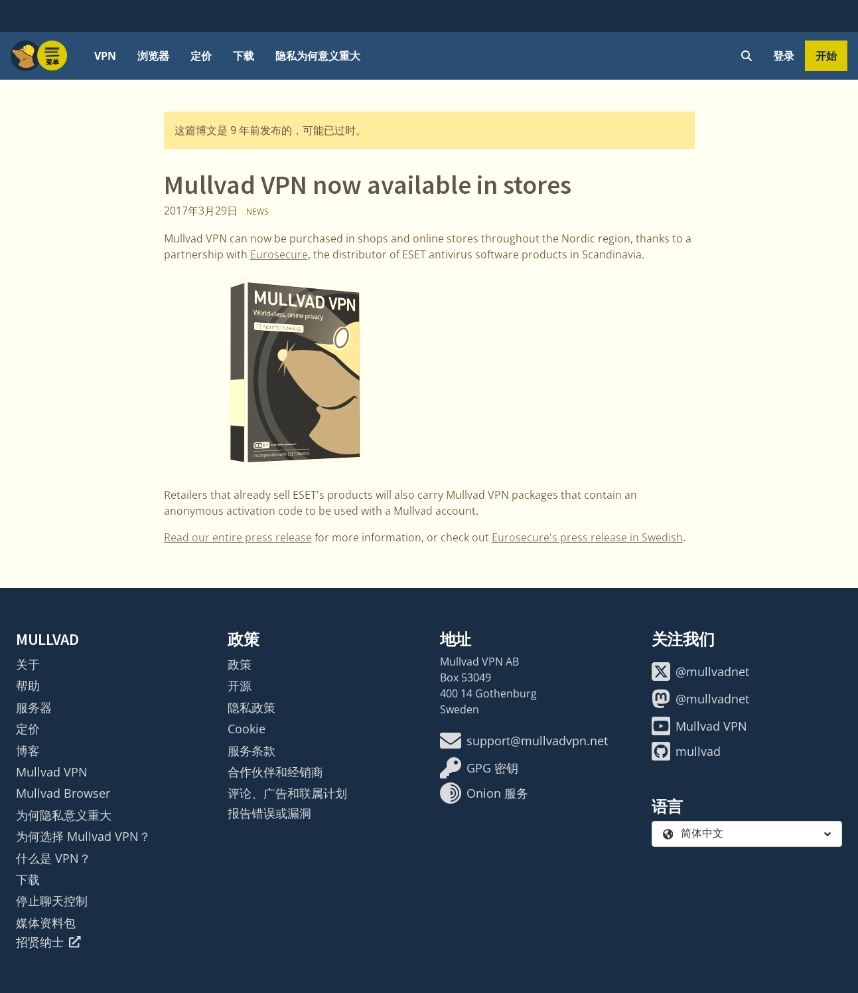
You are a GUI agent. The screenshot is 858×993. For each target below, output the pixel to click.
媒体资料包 (46, 923)
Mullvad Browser (63, 793)
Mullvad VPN (52, 772)
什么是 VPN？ (53, 858)
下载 (243, 55)
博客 (28, 751)
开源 (239, 685)
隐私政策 (251, 707)
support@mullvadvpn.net (524, 740)
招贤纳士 (48, 942)
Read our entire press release (238, 537)
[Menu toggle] (52, 56)
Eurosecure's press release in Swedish (587, 537)
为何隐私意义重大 (63, 815)
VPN (105, 55)
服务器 (34, 707)
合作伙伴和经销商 (275, 772)
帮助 (28, 685)
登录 (783, 55)
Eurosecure (279, 254)
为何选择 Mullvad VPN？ (83, 836)
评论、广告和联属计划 (287, 793)
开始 (826, 55)
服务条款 (251, 751)
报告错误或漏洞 (269, 813)
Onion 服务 (484, 793)
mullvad (686, 751)
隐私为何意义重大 (317, 55)
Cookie (246, 729)
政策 (239, 664)
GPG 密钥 (479, 767)
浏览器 (153, 55)
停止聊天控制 (52, 901)
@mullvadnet (700, 671)
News (257, 211)
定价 (201, 55)
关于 (28, 664)
